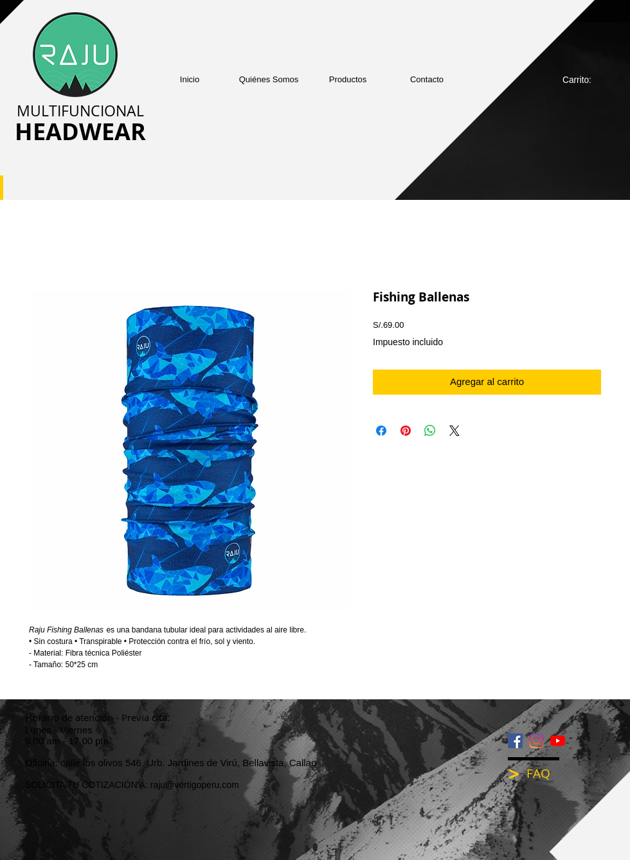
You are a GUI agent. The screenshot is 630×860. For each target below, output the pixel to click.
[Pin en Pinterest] (405, 430)
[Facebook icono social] (515, 740)
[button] (348, 79)
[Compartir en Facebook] (381, 430)
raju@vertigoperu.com (194, 785)
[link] (583, 80)
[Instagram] (536, 740)
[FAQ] (547, 773)
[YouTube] (557, 740)
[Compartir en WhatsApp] (430, 430)
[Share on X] (454, 430)
